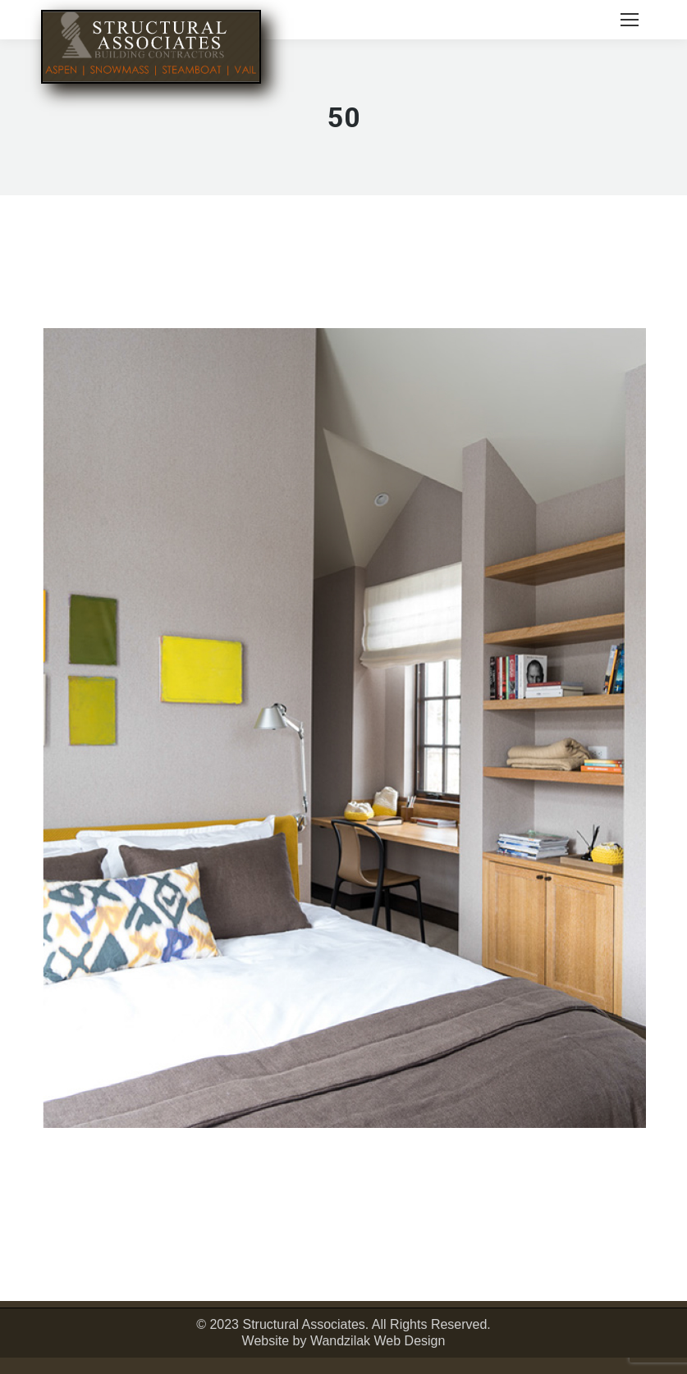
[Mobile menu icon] (629, 19)
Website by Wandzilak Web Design (344, 1341)
